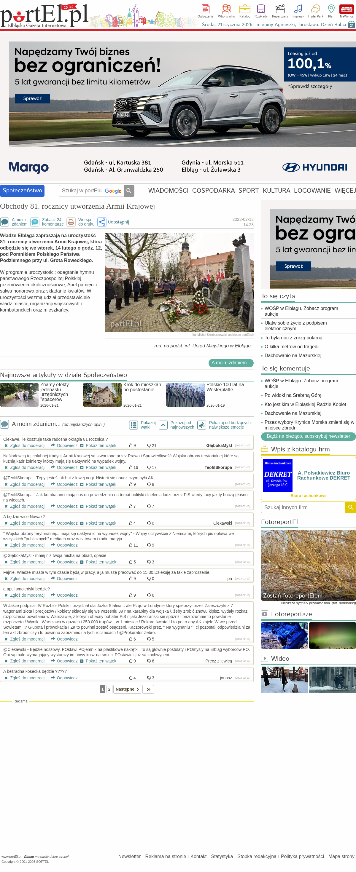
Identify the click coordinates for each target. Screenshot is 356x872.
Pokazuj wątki (148, 425)
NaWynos (346, 9)
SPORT (249, 191)
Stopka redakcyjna (256, 856)
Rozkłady (261, 16)
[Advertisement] (127, 746)
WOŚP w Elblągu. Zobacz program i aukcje (303, 311)
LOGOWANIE (312, 191)
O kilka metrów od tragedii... (294, 346)
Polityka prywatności (302, 856)
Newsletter (129, 856)
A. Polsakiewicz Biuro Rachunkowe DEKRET (323, 475)
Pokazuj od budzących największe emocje (230, 425)
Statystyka (222, 856)
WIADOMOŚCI (168, 191)
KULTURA (276, 191)
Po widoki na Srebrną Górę (293, 395)
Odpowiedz (62, 445)
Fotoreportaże (286, 614)
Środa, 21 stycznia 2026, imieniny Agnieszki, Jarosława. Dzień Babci (274, 24)
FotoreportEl (279, 522)
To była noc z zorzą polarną (293, 337)
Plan (331, 16)
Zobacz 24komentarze (53, 222)
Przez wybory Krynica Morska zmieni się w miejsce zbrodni (309, 425)
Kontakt (198, 856)
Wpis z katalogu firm (295, 449)
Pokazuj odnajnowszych (182, 425)
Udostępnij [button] (118, 222)
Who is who (226, 16)
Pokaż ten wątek (97, 445)
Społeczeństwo (22, 190)
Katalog (244, 16)
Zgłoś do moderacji (24, 445)
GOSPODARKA (213, 191)
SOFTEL (42, 861)
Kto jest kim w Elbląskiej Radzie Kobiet (305, 404)
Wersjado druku (86, 222)
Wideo (275, 659)
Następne (128, 689)
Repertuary (280, 16)
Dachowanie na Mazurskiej (293, 355)
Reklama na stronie (165, 856)
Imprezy (298, 16)
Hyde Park (315, 16)
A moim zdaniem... (231, 362)
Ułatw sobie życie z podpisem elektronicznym (296, 325)
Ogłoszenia (206, 16)
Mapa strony (341, 856)
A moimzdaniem (20, 222)
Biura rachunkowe (308, 495)
